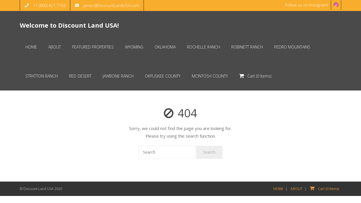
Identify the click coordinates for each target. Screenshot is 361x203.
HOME (278, 188)
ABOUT (296, 188)
